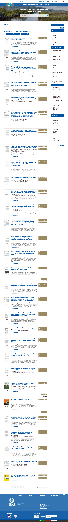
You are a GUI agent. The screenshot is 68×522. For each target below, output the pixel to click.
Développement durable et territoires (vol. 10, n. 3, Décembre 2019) (23, 421)
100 (43, 487)
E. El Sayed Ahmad (14, 270)
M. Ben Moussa (26, 356)
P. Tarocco (16, 302)
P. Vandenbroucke (14, 449)
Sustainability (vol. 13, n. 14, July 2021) (18, 210)
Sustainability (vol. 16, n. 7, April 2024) (18, 72)
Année (53, 30)
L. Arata (15, 100)
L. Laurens (17, 286)
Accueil (20, 4)
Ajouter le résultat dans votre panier (13, 33)
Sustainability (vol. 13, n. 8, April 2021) (18, 241)
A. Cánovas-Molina (14, 180)
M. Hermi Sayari (13, 356)
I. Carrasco (25, 464)
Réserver (44, 278)
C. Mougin (12, 401)
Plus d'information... (15, 46)
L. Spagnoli (12, 209)
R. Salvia (25, 149)
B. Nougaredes (16, 86)
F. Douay (18, 401)
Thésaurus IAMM (6, 26)
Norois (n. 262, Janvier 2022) (17, 167)
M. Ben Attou (13, 343)
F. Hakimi (12, 55)
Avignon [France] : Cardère (29, 386)
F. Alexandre (16, 225)
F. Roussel (12, 225)
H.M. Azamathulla (28, 119)
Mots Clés (54, 115)
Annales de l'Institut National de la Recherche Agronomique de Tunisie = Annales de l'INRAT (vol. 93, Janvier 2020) (24, 358)
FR (61, 1)
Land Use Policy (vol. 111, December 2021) (19, 181)
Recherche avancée (45, 17)
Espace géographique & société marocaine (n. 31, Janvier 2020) (23, 372)
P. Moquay (17, 194)
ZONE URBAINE (22, 26)
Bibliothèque (25, 4)
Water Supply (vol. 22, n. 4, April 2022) (18, 120)
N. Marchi (25, 302)
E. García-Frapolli (26, 180)
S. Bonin (12, 317)
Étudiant (41, 4)
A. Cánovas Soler (20, 180)
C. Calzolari (12, 302)
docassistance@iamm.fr (33, 497)
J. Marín (12, 71)
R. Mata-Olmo (26, 134)
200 (45, 487)
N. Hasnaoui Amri (13, 166)
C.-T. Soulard (22, 166)
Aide (40, 17)
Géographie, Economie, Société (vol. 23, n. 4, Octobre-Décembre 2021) (24, 195)
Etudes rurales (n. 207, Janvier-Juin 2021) (19, 287)
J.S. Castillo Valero (20, 464)
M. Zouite (17, 371)
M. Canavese (25, 401)
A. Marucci (21, 149)
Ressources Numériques (33, 4)
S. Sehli (15, 55)
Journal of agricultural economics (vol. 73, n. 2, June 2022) (22, 101)
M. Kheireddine (13, 371)
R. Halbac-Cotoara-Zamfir (15, 149)
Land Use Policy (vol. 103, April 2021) (18, 257)
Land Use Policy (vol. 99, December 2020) (19, 303)
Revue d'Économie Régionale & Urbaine (21, 475)
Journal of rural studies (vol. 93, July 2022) (19, 87)
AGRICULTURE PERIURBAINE (9, 29)
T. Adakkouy (17, 343)
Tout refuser (48, 520)
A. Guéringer (13, 420)
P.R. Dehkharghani (22, 119)
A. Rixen (21, 286)
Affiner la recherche (24, 33)
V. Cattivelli (12, 256)
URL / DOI (42, 53)
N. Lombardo (21, 302)
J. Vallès (19, 71)
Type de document (56, 47)
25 (39, 487)
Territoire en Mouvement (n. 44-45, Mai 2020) (20, 318)
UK (63, 1)
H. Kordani (12, 119)
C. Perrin (12, 86)
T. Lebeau (31, 401)
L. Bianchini (16, 150)
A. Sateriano (34, 149)
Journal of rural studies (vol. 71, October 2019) (20, 465)
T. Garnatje (15, 71)
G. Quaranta (29, 149)
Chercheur (47, 4)
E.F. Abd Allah (30, 55)
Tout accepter (41, 520)
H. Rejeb (22, 356)
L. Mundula (16, 209)
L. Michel (18, 166)
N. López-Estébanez (14, 134)
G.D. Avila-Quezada (24, 55)
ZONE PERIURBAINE (29, 26)
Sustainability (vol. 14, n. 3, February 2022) (19, 151)
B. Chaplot (16, 119)
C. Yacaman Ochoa (21, 134)
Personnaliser (54, 520)
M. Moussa (18, 356)
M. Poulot (15, 329)
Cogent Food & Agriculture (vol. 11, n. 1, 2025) (20, 56)
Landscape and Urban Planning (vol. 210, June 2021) (21, 226)
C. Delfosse (12, 435)
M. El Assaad (13, 41)
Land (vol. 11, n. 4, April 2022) (17, 135)
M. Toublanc (13, 194)
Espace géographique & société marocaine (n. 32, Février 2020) (23, 344)
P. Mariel (12, 100)
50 (41, 487)
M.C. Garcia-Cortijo (14, 464)
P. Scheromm (13, 286)
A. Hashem (19, 55)
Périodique (55, 84)
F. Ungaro (29, 302)
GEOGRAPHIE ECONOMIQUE (14, 26)
